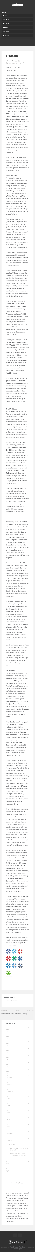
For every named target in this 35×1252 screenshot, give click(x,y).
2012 (8, 1057)
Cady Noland (10, 224)
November (11, 1077)
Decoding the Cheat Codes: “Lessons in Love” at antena (18, 1154)
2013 (8, 1050)
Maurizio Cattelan (22, 845)
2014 (8, 1043)
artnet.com (12, 1144)
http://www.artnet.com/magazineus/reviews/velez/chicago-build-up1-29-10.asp (17, 942)
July (9, 1098)
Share (25, 63)
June (9, 1105)
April (9, 1119)
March (10, 1126)
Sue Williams (13, 273)
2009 (8, 1163)
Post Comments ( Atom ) (19, 1014)
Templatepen (17, 1249)
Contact (6, 35)
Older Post (30, 1010)
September (11, 1091)
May (9, 1112)
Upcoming (6, 23)
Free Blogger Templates (18, 1247)
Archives (6, 31)
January (10, 1140)
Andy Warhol (14, 899)
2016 (8, 1029)
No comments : (13, 63)
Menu (4, 12)
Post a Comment (11, 1001)
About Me (6, 19)
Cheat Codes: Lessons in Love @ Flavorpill (19, 1149)
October (10, 1084)
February (11, 1133)
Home (5, 15)
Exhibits (5, 27)
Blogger (21, 1183)
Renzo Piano (15, 186)
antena (17, 4)
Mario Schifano (11, 865)
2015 (8, 1036)
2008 (8, 1170)
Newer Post (5, 1010)
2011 (8, 1064)
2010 (8, 1071)
